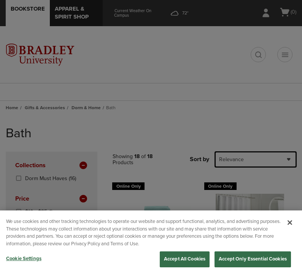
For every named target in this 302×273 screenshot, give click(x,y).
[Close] (289, 222)
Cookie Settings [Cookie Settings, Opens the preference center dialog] (23, 259)
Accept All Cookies (184, 259)
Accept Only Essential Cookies (253, 259)
